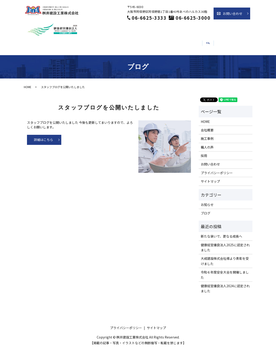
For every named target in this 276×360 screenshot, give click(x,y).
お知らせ (182, 57)
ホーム (51, 57)
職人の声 (126, 57)
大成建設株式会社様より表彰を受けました (225, 272)
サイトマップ (210, 192)
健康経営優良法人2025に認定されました (225, 258)
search (233, 60)
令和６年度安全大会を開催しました (225, 285)
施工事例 (101, 57)
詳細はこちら (43, 150)
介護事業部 (210, 57)
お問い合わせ (232, 13)
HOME (27, 98)
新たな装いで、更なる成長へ (221, 247)
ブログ (205, 224)
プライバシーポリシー (217, 183)
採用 (154, 57)
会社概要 (75, 57)
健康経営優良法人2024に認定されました (225, 299)
